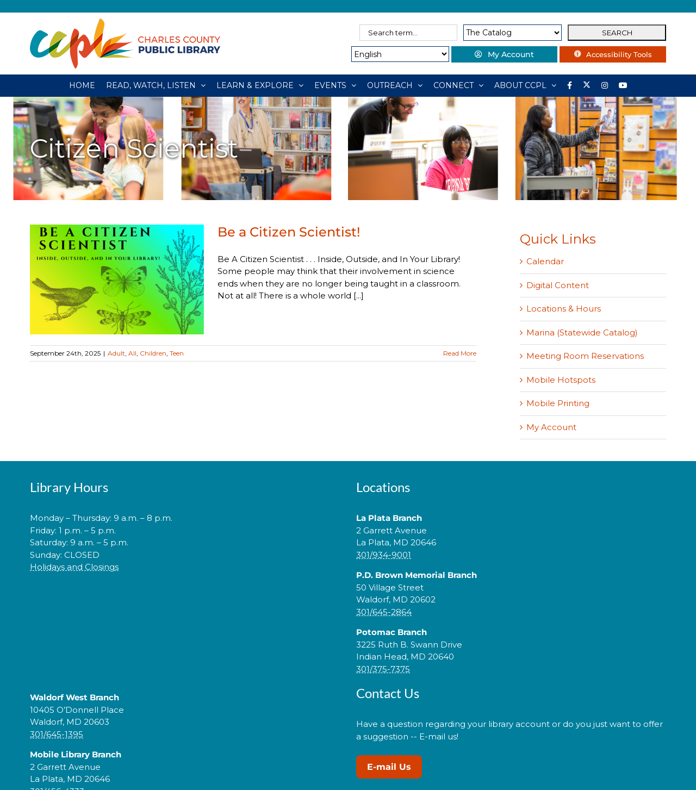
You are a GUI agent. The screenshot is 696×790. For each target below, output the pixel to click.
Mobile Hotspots (560, 380)
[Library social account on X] (586, 85)
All (132, 353)
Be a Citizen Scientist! (288, 232)
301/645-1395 (56, 734)
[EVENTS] (335, 85)
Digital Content (557, 285)
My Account (551, 427)
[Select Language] (395, 54)
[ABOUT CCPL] (525, 85)
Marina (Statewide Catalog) (582, 332)
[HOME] (82, 85)
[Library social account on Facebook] (569, 85)
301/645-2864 (384, 612)
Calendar (545, 261)
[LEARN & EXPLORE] (260, 85)
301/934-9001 (383, 555)
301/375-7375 (383, 669)
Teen (177, 353)
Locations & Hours (563, 308)
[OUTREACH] (395, 85)
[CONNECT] (458, 85)
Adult (116, 353)
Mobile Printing (557, 403)
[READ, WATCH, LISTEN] (156, 85)
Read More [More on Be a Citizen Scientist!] (459, 353)
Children (153, 353)
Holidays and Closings (74, 567)
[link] (185, 601)
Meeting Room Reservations (585, 356)
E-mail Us (389, 767)
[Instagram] (604, 85)
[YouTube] (623, 85)
